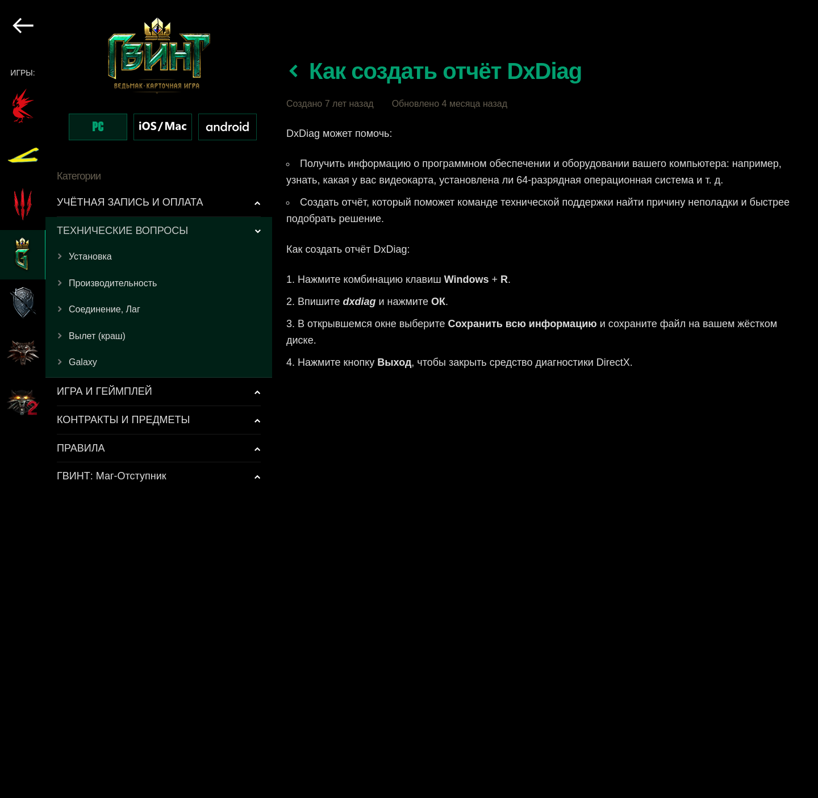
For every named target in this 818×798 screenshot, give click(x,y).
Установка (90, 256)
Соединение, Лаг (104, 309)
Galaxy (83, 362)
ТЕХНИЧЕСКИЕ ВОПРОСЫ (122, 230)
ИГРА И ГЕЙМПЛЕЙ (104, 391)
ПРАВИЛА (81, 448)
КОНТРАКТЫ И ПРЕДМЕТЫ (123, 419)
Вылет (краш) (97, 336)
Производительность (113, 283)
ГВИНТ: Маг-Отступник (111, 476)
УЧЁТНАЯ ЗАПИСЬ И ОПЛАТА (130, 202)
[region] (136, 399)
